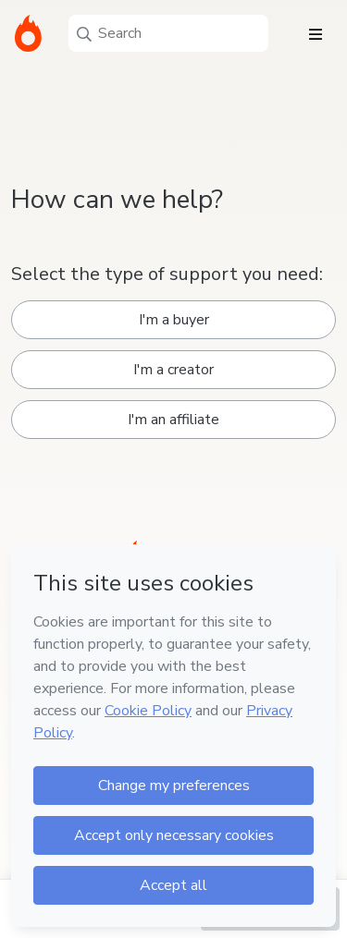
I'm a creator (173, 369)
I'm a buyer (174, 320)
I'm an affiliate (173, 419)
